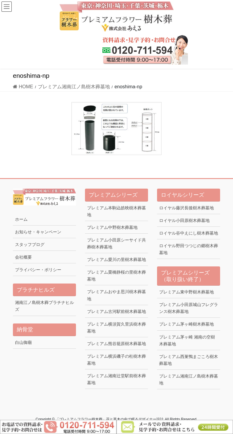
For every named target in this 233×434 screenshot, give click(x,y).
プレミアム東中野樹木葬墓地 (186, 292)
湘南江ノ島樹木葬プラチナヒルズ (44, 306)
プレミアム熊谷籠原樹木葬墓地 (116, 343)
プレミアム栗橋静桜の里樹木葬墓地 (116, 275)
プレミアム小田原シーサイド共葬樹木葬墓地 (116, 243)
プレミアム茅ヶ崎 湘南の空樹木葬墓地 (187, 340)
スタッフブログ (29, 244)
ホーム (21, 219)
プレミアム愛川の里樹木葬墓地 (116, 259)
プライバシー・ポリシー (38, 269)
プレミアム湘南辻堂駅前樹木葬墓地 (116, 379)
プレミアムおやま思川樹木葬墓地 (116, 295)
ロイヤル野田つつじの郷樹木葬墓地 (188, 249)
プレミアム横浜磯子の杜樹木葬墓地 (116, 360)
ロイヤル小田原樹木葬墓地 (184, 220)
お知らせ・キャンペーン (38, 231)
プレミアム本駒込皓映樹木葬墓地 (116, 211)
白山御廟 (23, 342)
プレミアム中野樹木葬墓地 (112, 227)
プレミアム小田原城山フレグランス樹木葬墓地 (188, 308)
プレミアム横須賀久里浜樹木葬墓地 (116, 327)
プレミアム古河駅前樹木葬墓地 (116, 311)
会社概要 (23, 257)
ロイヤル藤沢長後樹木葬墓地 (186, 207)
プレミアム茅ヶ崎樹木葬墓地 (186, 324)
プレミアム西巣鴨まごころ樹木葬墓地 (188, 360)
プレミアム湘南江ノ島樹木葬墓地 (188, 379)
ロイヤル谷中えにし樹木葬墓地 (188, 233)
